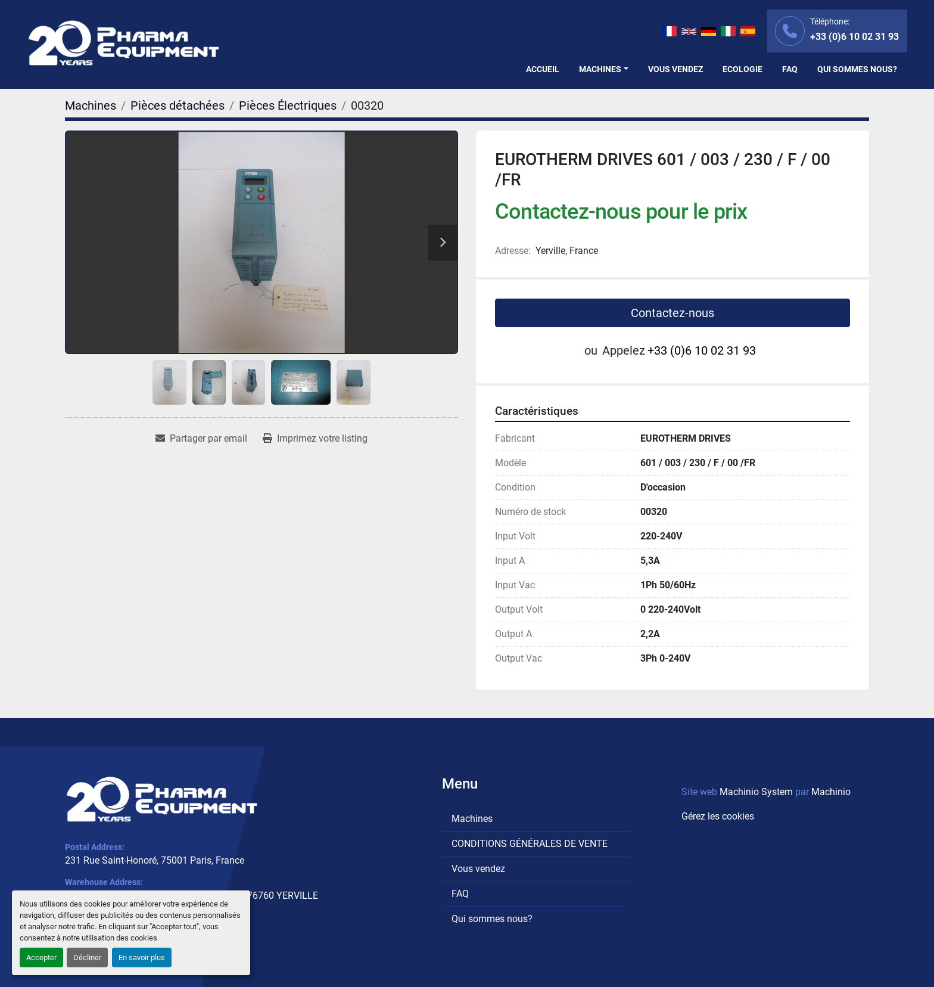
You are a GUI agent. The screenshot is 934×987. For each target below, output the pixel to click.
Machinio (831, 791)
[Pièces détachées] (177, 105)
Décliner (87, 957)
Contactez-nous (672, 313)
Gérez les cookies (717, 816)
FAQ (790, 69)
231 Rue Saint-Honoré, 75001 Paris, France (154, 860)
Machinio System (756, 791)
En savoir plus (142, 957)
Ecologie (742, 69)
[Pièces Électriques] (288, 105)
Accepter (41, 957)
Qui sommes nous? (857, 69)
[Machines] (90, 105)
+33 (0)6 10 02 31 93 (854, 36)
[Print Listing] (315, 438)
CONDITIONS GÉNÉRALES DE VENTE (530, 843)
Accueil (542, 69)
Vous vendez (675, 69)
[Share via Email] (201, 438)
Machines (600, 69)
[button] (603, 69)
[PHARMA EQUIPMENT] (162, 799)
